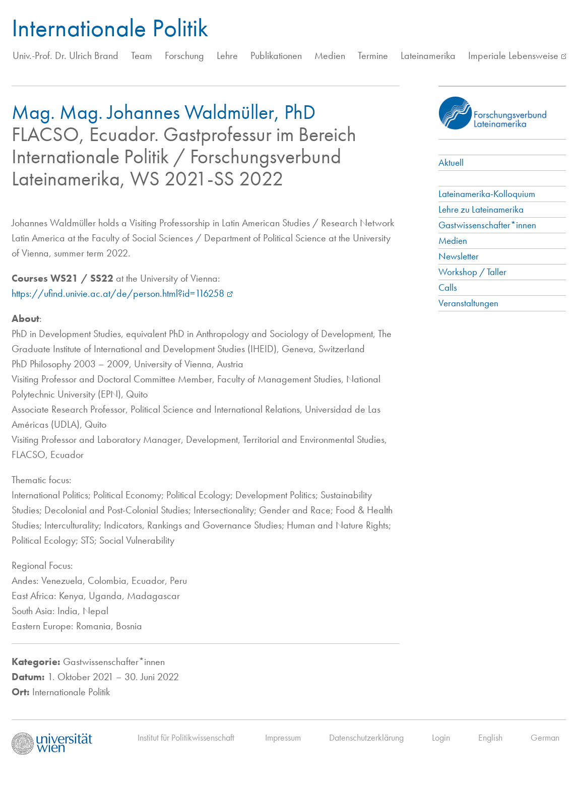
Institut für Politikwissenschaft (186, 737)
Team (141, 55)
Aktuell (451, 162)
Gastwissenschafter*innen (487, 225)
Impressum (283, 737)
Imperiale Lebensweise (513, 55)
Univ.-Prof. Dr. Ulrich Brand (65, 55)
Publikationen (276, 55)
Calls (447, 287)
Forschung (184, 55)
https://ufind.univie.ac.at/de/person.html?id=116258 (118, 293)
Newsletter (458, 256)
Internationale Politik (110, 28)
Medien (329, 55)
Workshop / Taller (472, 272)
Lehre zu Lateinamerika (481, 209)
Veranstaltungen (468, 303)
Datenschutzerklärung (366, 737)
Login (441, 737)
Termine (373, 55)
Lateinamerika (428, 55)
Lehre (227, 55)
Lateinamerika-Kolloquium (486, 193)
